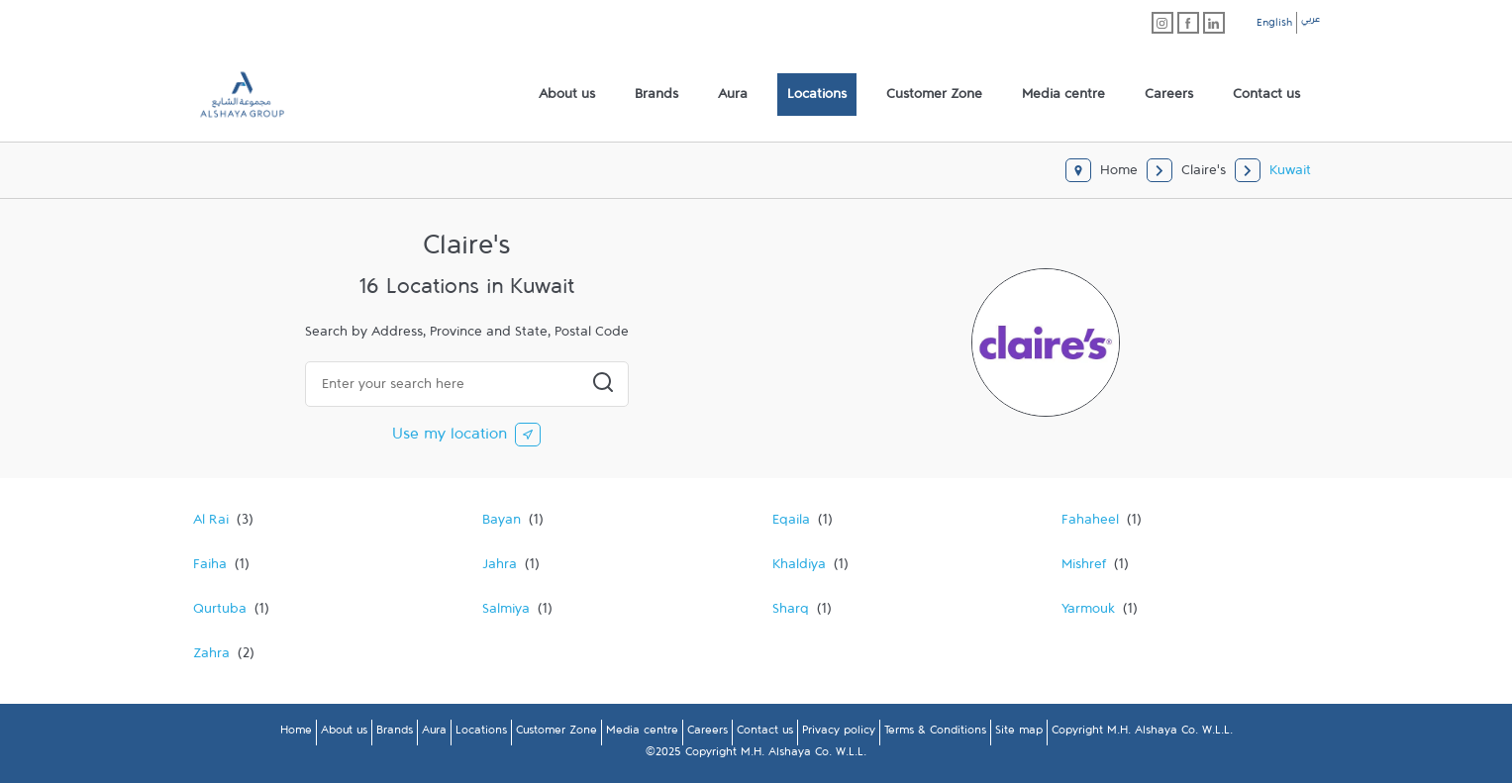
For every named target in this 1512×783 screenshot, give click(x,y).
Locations (481, 733)
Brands (394, 733)
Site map (1019, 733)
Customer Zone (556, 733)
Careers (707, 733)
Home (296, 733)
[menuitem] (567, 95)
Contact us (765, 733)
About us (344, 733)
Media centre (642, 733)
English (1274, 26)
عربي (1310, 22)
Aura (434, 733)
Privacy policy (838, 733)
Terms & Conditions (935, 733)
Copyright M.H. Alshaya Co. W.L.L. (1142, 733)
